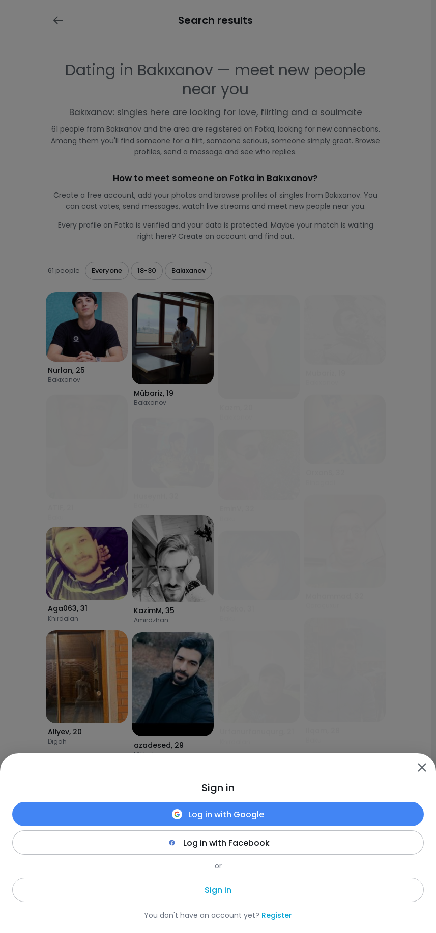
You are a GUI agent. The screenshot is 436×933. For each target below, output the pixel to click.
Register (276, 915)
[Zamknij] (422, 767)
